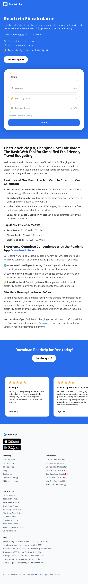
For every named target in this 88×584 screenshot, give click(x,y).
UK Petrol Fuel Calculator (56, 467)
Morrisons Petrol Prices (12, 513)
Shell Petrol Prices (10, 506)
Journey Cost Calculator (55, 460)
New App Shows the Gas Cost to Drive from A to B (23, 555)
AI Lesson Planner (10, 481)
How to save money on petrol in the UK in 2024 (22, 545)
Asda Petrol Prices (10, 523)
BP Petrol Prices (9, 531)
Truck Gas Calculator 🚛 (56, 484)
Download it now (48, 323)
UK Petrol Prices (9, 495)
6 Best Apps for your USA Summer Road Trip (21, 559)
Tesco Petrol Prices (11, 499)
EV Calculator (8, 463)
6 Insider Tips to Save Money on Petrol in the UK (23, 563)
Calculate (44, 122)
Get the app (16, 59)
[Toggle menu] (82, 4)
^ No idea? (20, 115)
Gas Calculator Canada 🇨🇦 (56, 474)
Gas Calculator (9, 460)
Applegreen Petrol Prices (13, 527)
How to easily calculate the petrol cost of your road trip (26, 541)
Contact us (7, 474)
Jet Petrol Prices (9, 516)
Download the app (10, 477)
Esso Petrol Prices (10, 520)
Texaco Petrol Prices (11, 502)
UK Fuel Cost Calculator (55, 470)
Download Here (22, 250)
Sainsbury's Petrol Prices (13, 509)
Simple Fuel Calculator (55, 463)
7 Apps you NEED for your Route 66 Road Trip (22, 552)
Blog (5, 470)
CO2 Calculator (9, 467)
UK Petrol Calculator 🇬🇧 (55, 477)
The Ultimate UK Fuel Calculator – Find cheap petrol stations (28, 548)
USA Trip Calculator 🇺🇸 (55, 481)
